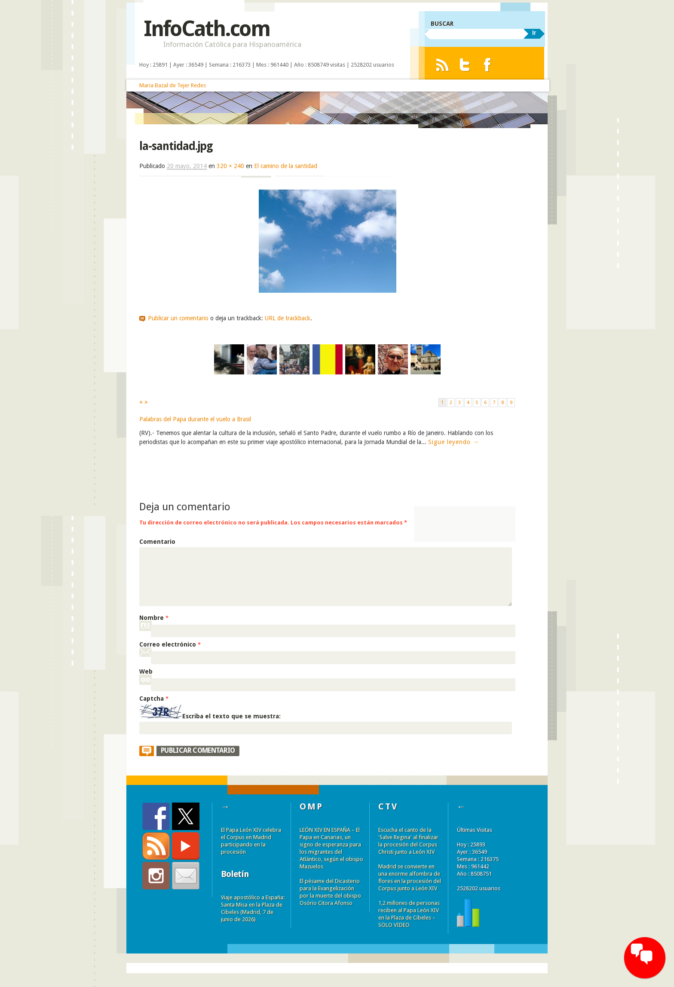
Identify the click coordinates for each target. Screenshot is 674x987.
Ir (534, 32)
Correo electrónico (170, 644)
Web (146, 671)
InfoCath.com (207, 28)
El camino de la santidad (285, 165)
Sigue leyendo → (453, 441)
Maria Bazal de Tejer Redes (172, 85)
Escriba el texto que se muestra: (231, 716)
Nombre (153, 617)
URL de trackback (287, 318)
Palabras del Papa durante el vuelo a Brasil (195, 419)
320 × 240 (230, 165)
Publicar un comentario (178, 318)
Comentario (157, 541)
